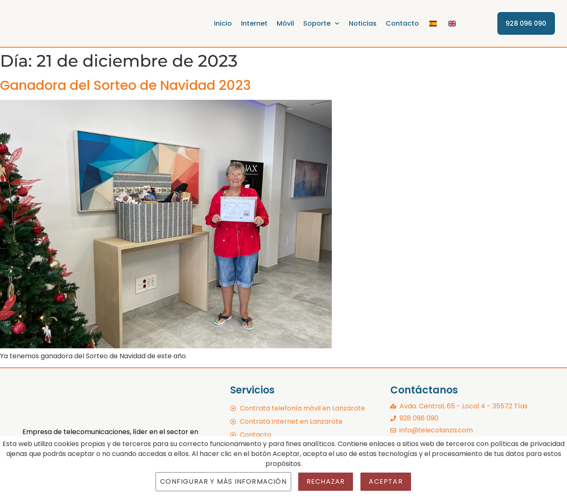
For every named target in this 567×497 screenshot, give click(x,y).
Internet (254, 23)
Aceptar (385, 481)
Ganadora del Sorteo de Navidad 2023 (125, 85)
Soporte (322, 23)
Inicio (223, 23)
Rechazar (326, 481)
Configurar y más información (223, 481)
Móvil (285, 23)
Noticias (363, 23)
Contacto (402, 23)
